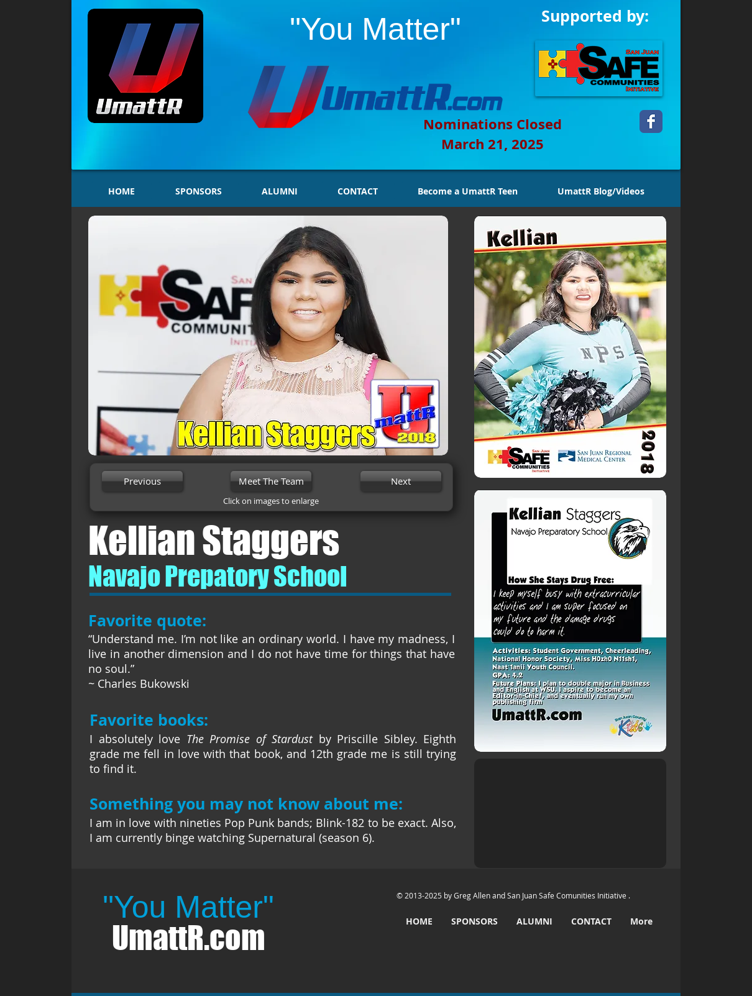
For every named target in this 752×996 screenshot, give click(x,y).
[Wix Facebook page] (651, 121)
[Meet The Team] (271, 481)
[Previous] (142, 481)
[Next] (400, 481)
